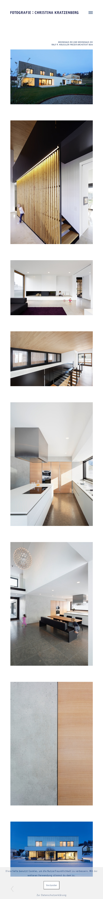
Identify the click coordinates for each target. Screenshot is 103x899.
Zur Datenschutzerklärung (51, 895)
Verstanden (51, 885)
